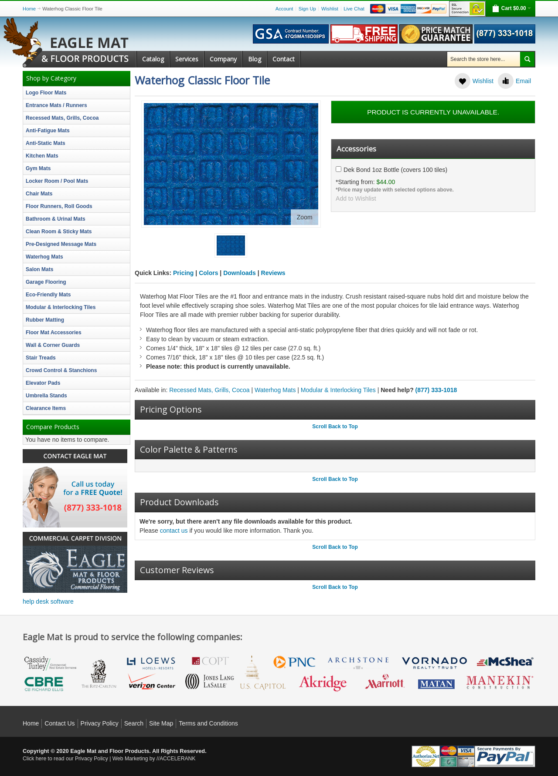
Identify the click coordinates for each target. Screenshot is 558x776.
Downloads (239, 272)
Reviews (273, 272)
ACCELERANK (178, 759)
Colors (208, 272)
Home (29, 8)
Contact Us (59, 723)
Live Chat (354, 8)
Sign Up (307, 8)
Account (284, 8)
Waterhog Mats (275, 389)
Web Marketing (130, 759)
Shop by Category (51, 78)
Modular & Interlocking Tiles (338, 389)
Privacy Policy (100, 723)
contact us (174, 530)
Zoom (305, 217)
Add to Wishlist (356, 198)
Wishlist (329, 8)
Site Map (161, 723)
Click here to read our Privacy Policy (65, 759)
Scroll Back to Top (334, 426)
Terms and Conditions (208, 723)
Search (133, 723)
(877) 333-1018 (436, 389)
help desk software (48, 601)
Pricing (183, 272)
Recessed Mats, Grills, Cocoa (209, 389)
